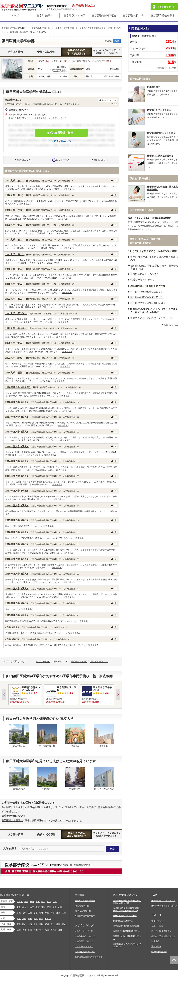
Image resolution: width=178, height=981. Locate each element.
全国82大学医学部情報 (85, 900)
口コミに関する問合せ (161, 931)
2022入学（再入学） (16, 313)
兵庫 (24, 918)
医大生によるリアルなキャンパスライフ (151, 318)
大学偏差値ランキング (85, 936)
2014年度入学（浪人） (17, 461)
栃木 (55, 907)
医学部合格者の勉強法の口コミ (146, 291)
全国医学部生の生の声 (85, 916)
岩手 (43, 901)
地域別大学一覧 (82, 906)
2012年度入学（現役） (17, 603)
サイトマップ (157, 921)
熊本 (36, 930)
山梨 (60, 907)
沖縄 (60, 930)
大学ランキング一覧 (84, 931)
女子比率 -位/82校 (110, 76)
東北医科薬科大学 (47, 746)
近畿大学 (75, 746)
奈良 (41, 918)
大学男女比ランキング (85, 951)
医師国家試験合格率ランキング (89, 957)
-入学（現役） (12, 639)
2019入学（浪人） (14, 284)
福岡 (19, 930)
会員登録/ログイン (166, 7)
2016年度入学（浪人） (17, 532)
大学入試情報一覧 (83, 911)
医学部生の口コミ (133, 15)
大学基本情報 (15, 51)
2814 (170, 41)
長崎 (30, 930)
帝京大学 (104, 746)
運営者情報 (156, 946)
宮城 (49, 901)
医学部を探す (45, 15)
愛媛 (47, 924)
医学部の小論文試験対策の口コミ (147, 302)
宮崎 (47, 930)
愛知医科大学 (19, 746)
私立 (116, 41)
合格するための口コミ (76, 52)
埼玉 (32, 907)
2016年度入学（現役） (17, 544)
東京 (19, 907)
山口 (30, 924)
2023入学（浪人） (14, 180)
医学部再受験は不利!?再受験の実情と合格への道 (127, 901)
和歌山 (48, 918)
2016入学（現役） (14, 372)
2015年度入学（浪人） (17, 615)
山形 (38, 901)
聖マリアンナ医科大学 (104, 789)
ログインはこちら (61, 140)
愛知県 (108, 41)
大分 (41, 930)
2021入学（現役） (14, 357)
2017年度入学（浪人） (17, 416)
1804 (170, 55)
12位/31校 (62, 76)
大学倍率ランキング (84, 941)
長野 (24, 913)
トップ (15, 15)
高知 (64, 924)
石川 (30, 913)
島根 (36, 924)
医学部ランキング (74, 15)
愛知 (47, 913)
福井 (41, 913)
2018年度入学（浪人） (17, 402)
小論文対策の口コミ (99, 661)
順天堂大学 (47, 789)
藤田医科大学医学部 (12, 820)
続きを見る (69, 189)
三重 (64, 913)
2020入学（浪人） (14, 195)
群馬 (49, 907)
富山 (36, 913)
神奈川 (25, 907)
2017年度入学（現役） (17, 490)
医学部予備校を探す (163, 15)
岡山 (24, 924)
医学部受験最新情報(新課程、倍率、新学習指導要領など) (127, 909)
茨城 (43, 907)
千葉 (38, 907)
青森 (26, 901)
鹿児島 (54, 930)
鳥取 (41, 924)
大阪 (19, 918)
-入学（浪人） (12, 627)
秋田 (32, 901)
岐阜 (58, 913)
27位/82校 (114, 69)
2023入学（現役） (14, 210)
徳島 (58, 924)
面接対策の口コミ (79, 661)
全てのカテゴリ (43, 661)
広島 (19, 924)
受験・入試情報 (46, 51)
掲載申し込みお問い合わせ (163, 936)
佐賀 (24, 930)
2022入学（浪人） (14, 239)
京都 (30, 918)
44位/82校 (61, 67)
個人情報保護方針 (159, 951)
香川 (53, 924)
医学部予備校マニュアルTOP (164, 906)
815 (171, 62)
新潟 (19, 913)
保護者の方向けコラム (142, 279)
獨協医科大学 (75, 789)
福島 (55, 901)
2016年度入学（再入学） (18, 387)
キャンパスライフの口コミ (107, 51)
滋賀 (36, 918)
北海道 (20, 901)
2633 (170, 48)
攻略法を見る (171, 324)
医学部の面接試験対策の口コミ (146, 297)
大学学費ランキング (84, 946)
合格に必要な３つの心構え (144, 274)
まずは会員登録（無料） (61, 132)
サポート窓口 (157, 926)
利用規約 (155, 941)
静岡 (53, 913)
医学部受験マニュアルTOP (163, 900)
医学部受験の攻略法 (104, 15)
